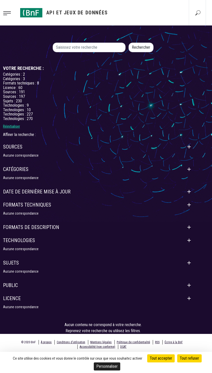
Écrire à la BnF (174, 342)
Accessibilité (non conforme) (97, 347)
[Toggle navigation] (8, 13)
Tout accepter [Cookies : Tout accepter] (161, 358)
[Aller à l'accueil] (64, 13)
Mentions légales (101, 342)
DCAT (123, 347)
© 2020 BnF (28, 342)
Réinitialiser (11, 126)
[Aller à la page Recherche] (197, 13)
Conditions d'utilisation (71, 342)
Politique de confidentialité (133, 342)
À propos (46, 342)
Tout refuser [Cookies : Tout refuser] (189, 358)
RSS (157, 342)
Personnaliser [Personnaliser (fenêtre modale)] (107, 366)
